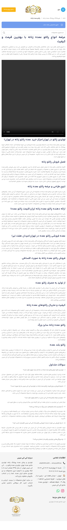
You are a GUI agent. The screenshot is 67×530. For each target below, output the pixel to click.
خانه (64, 18)
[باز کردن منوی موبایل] (61, 9)
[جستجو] (33, 32)
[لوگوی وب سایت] (33, 9)
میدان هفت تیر (21, 236)
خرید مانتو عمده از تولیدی (57, 502)
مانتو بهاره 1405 (9, 9)
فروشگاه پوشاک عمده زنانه (51, 18)
